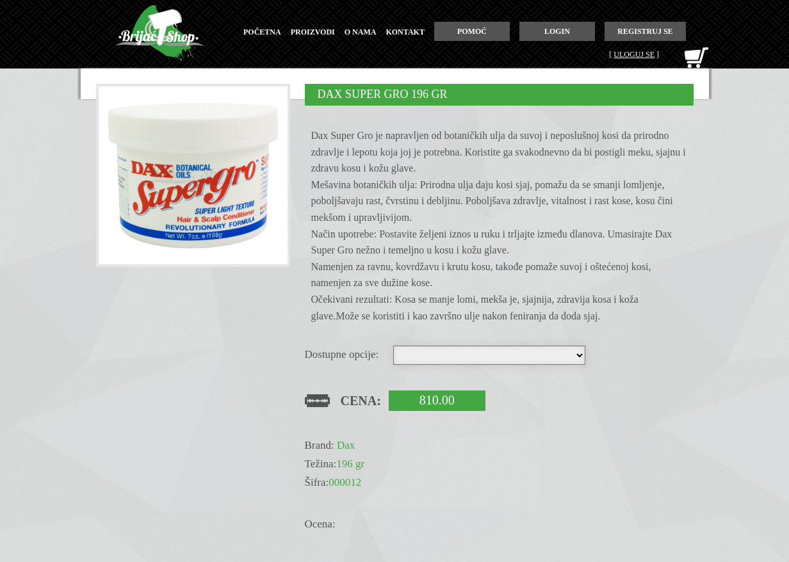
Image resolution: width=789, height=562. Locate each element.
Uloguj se (634, 54)
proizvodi (313, 32)
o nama (361, 32)
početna (262, 32)
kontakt (405, 32)
